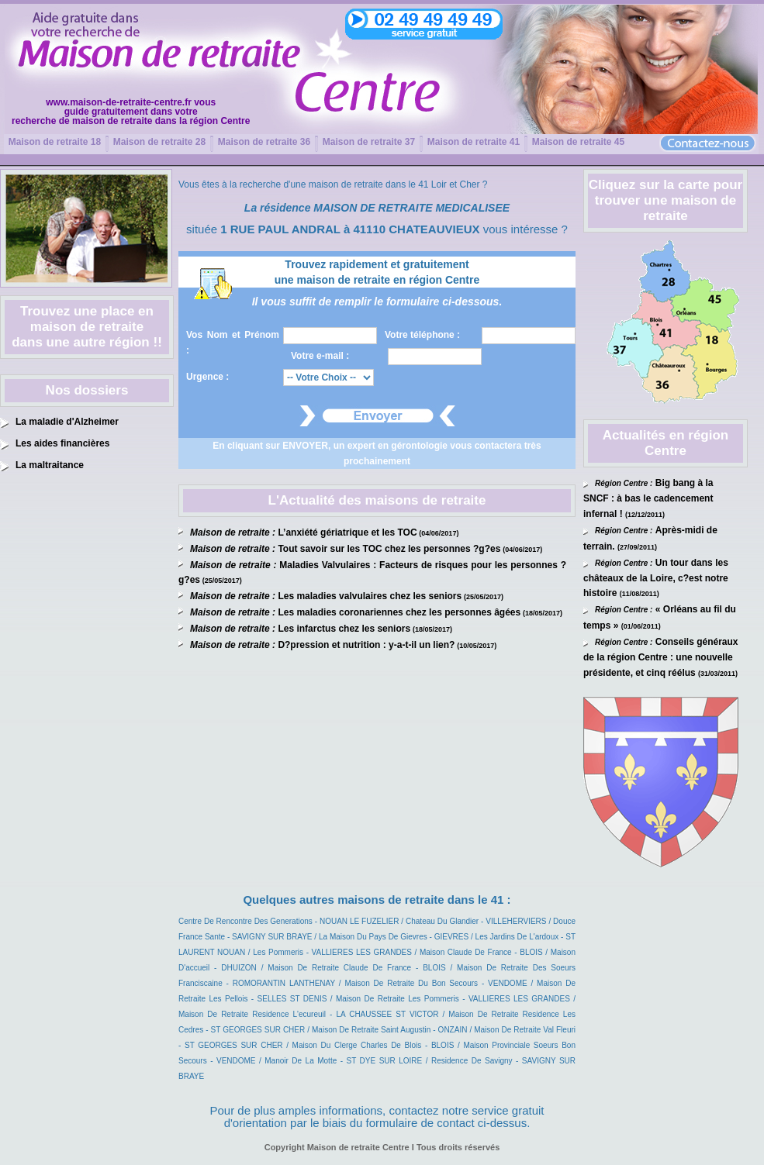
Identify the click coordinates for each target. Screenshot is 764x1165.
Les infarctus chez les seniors (344, 628)
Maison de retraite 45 (578, 141)
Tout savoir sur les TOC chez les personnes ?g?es (389, 548)
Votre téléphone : (422, 334)
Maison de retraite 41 (473, 141)
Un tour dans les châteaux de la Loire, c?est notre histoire (655, 578)
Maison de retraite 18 (55, 141)
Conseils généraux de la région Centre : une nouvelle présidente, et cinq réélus (660, 657)
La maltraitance (50, 465)
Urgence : (207, 376)
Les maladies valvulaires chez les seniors (370, 596)
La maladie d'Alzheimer (67, 421)
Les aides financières (62, 443)
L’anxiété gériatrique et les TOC (347, 532)
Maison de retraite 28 (159, 141)
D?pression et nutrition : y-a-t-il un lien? (366, 644)
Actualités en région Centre (665, 443)
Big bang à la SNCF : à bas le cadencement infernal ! (648, 498)
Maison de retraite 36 (264, 141)
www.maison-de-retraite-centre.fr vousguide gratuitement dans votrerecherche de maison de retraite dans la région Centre (131, 111)
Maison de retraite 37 (369, 141)
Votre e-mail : (320, 355)
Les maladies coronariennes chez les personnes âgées (399, 612)
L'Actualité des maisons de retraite (377, 500)
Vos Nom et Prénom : (232, 342)
